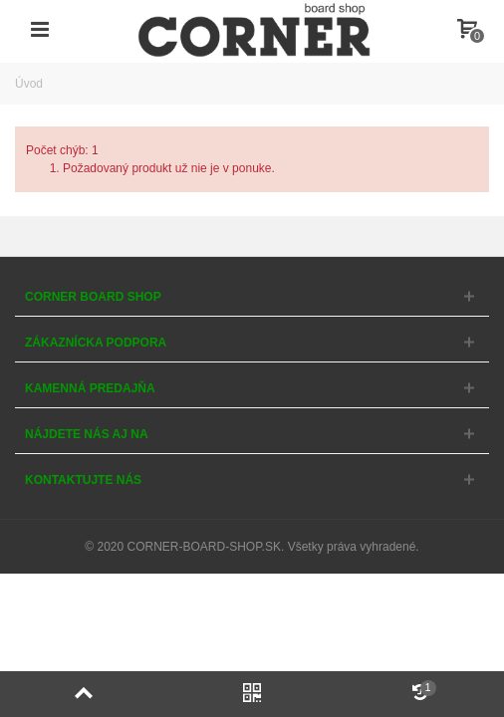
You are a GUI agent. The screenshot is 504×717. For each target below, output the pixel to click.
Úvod (29, 84)
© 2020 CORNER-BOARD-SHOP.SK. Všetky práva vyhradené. (251, 547)
